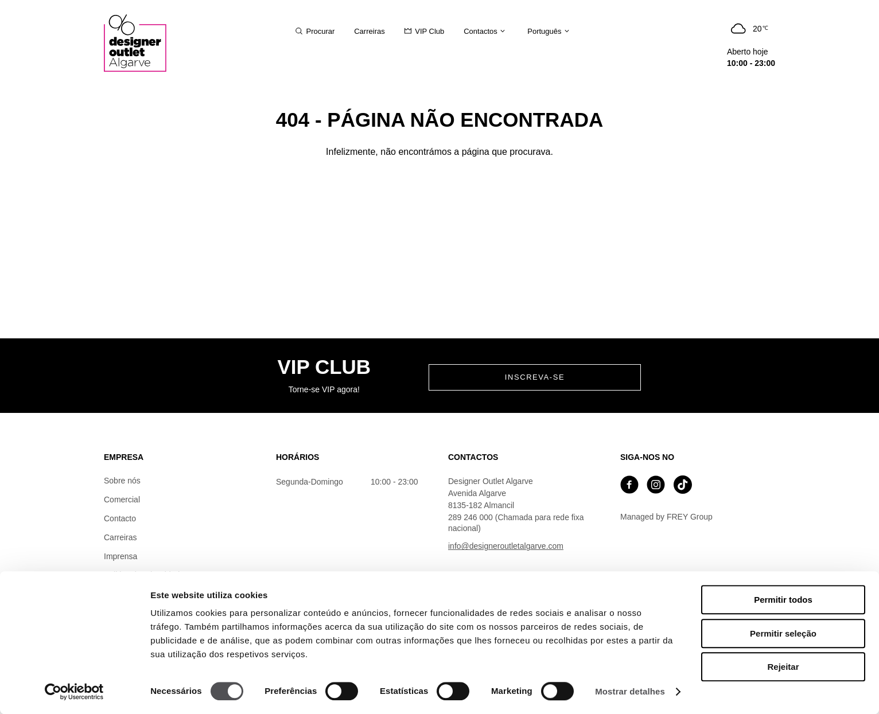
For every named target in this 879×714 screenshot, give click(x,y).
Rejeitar (783, 667)
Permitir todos (783, 599)
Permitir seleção (783, 633)
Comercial (122, 499)
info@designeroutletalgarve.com (505, 546)
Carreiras (120, 537)
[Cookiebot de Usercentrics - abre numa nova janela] (74, 691)
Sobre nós (122, 480)
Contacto (120, 518)
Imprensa (120, 556)
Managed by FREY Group (666, 516)
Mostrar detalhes (630, 691)
